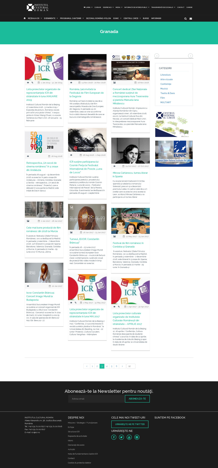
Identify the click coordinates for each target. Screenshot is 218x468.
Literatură (165, 75)
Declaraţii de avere (76, 445)
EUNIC (116, 18)
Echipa (71, 427)
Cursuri (97, 7)
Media (118, 7)
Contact (180, 7)
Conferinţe (165, 84)
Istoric (70, 440)
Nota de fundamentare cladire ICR (83, 454)
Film (162, 98)
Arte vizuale (166, 79)
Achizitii (71, 449)
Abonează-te (137, 398)
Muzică (164, 88)
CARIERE (189, 7)
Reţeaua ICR (33, 18)
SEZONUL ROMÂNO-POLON (98, 18)
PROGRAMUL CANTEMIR (70, 18)
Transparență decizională (162, 7)
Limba (86, 7)
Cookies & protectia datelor (79, 463)
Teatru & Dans (167, 93)
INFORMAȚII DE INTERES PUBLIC (135, 7)
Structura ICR (74, 432)
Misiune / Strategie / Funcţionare (82, 423)
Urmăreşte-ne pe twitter (130, 424)
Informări (156, 18)
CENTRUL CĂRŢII (131, 18)
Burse (146, 18)
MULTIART (165, 102)
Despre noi (107, 7)
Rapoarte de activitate (77, 436)
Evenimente (49, 18)
